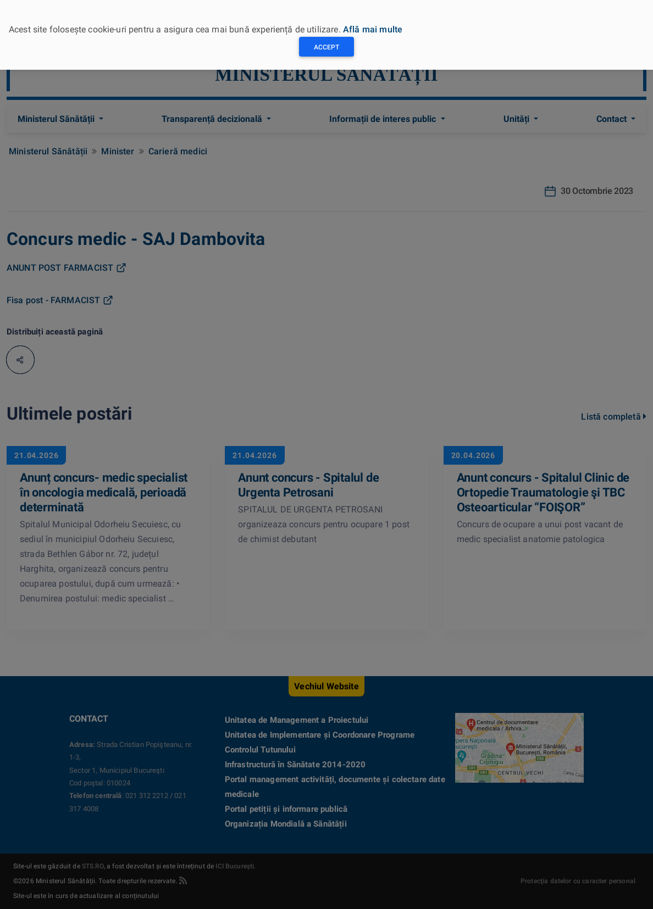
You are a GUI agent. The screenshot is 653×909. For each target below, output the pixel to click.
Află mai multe (372, 29)
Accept (326, 47)
